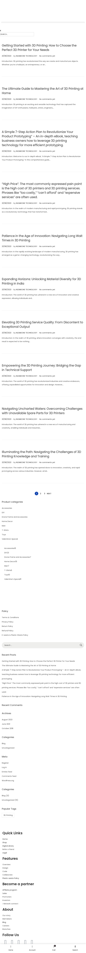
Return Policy (7, 626)
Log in (4, 767)
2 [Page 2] (40, 493)
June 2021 (6, 724)
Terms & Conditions (10, 617)
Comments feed (9, 776)
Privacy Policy (7, 622)
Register (5, 763)
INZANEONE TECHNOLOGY (26, 56)
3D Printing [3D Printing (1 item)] (8, 815)
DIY (3, 512)
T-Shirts (5, 530)
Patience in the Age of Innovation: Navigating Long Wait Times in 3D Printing (34, 696)
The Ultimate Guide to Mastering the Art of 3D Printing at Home (29, 665)
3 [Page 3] (44, 493)
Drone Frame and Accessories (14, 517)
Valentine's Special (10, 539)
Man (4, 526)
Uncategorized (8, 748)
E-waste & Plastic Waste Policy (15, 635)
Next (49, 493)
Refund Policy (7, 630)
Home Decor (7, 521)
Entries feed (7, 772)
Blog (3, 743)
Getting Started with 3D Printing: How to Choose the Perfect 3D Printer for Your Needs (38, 661)
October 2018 (7, 728)
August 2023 (7, 719)
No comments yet (47, 56)
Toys (4, 534)
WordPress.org (8, 780)
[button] (43, 22)
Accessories (7, 508)
